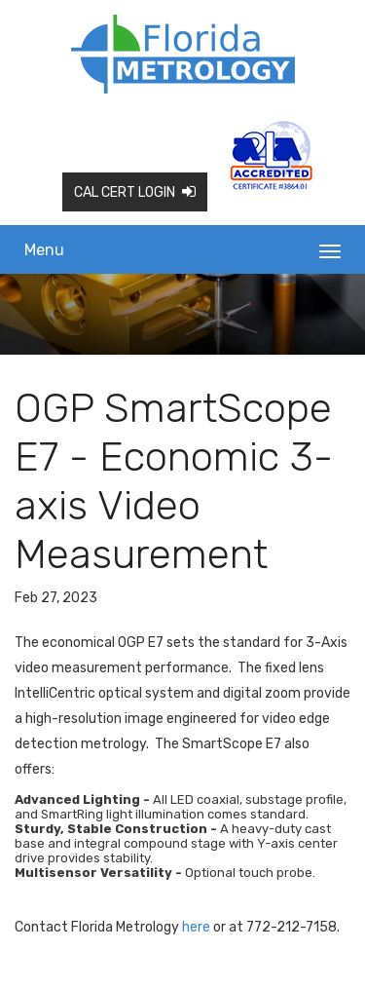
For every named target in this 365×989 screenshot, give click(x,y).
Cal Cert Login (135, 192)
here (196, 927)
